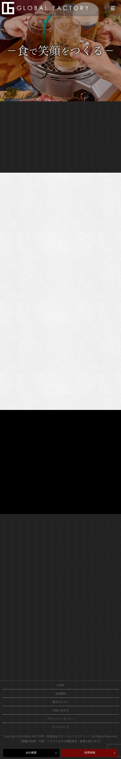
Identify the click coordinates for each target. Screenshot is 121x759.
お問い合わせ (60, 710)
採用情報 (89, 752)
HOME (61, 685)
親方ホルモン (60, 702)
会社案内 (60, 693)
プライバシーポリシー (60, 719)
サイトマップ (60, 727)
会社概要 (31, 752)
